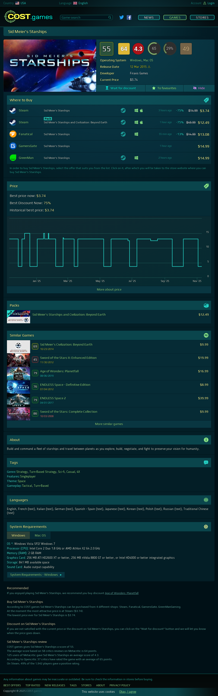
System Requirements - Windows (36, 574)
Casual (70, 472)
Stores (202, 17)
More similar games (109, 424)
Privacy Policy (120, 685)
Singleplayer (28, 476)
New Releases (55, 685)
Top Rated (32, 685)
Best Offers (12, 685)
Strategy (22, 472)
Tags (73, 685)
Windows (136, 60)
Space (21, 481)
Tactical (27, 485)
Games (175, 17)
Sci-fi (61, 472)
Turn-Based (41, 485)
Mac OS (148, 60)
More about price (109, 289)
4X (78, 472)
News (149, 17)
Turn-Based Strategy (43, 472)
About (100, 685)
